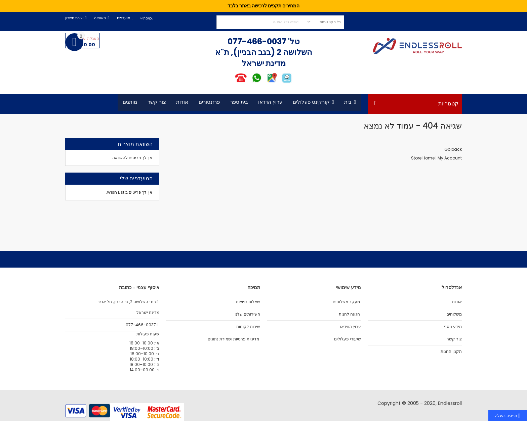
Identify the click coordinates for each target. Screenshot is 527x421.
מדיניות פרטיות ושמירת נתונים (233, 339)
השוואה (100, 17)
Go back (453, 149)
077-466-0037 (257, 41)
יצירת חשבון (74, 17)
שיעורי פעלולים (347, 339)
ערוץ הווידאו (350, 326)
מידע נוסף (453, 326)
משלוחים (454, 314)
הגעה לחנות (349, 314)
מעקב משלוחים (346, 302)
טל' (293, 41)
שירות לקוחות (248, 326)
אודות (457, 302)
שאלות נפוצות (248, 302)
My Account (450, 158)
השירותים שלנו (247, 314)
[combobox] (280, 22)
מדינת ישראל (147, 312)
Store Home (423, 158)
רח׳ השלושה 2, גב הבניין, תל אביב (128, 302)
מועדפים (123, 17)
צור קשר (454, 339)
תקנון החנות (451, 351)
